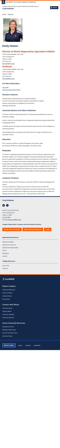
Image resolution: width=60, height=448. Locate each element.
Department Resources (9, 245)
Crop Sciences (8, 8)
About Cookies (9, 345)
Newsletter (5, 253)
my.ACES (4, 256)
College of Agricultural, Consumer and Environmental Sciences (20, 6)
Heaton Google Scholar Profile (11, 90)
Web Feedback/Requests (32, 229)
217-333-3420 (6, 217)
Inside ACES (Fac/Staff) (12, 229)
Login (48, 229)
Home (4, 14)
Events (4, 250)
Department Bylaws (8, 242)
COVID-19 (5, 268)
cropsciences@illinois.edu (13, 220)
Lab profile (5, 87)
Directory (10, 14)
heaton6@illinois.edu (8, 64)
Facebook (3, 205)
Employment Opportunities (10, 248)
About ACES (5, 266)
